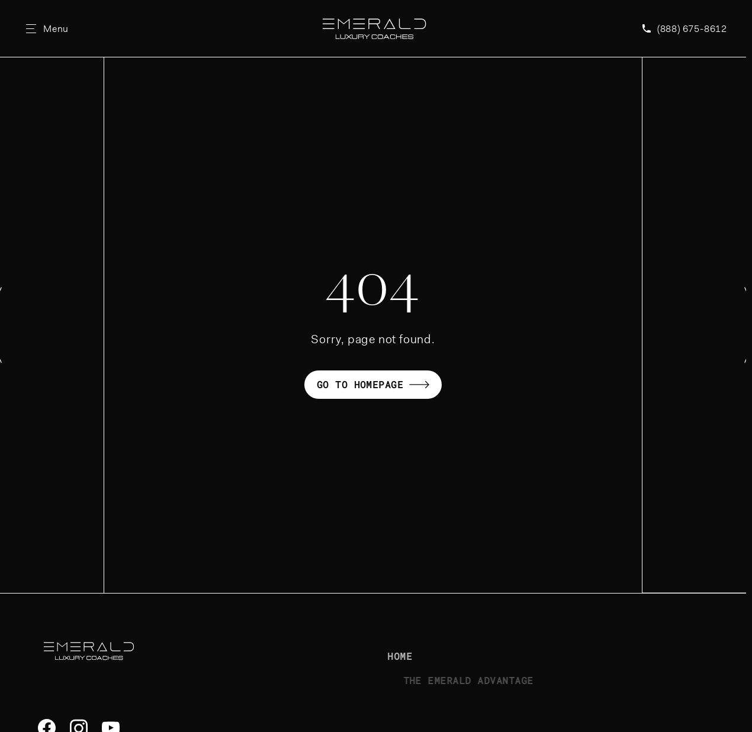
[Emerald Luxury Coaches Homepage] (374, 28)
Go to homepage (373, 384)
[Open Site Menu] (47, 28)
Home (415, 656)
